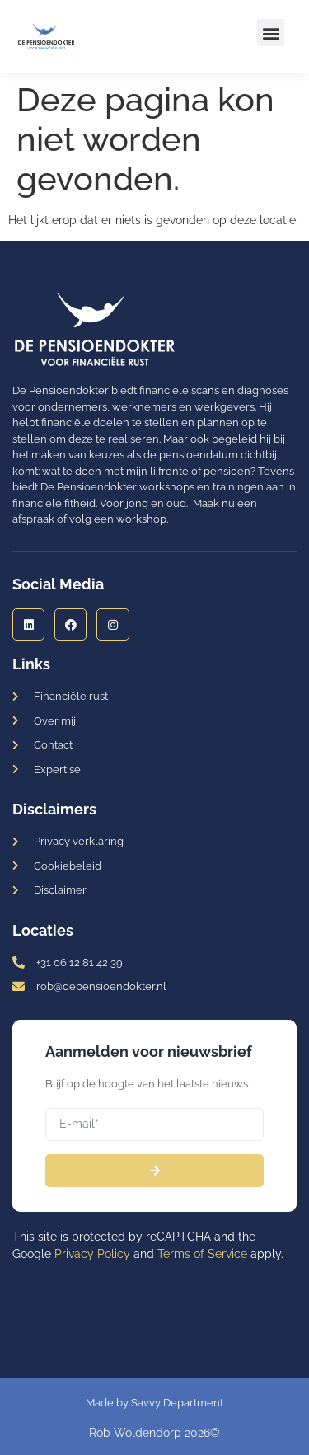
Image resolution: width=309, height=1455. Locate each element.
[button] (270, 32)
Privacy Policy (92, 1253)
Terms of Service (202, 1253)
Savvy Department (177, 1402)
